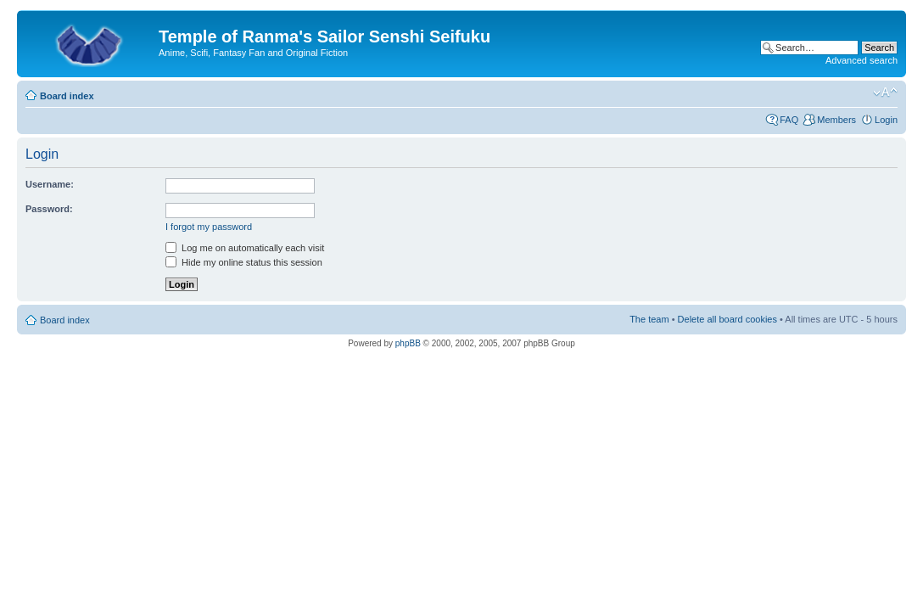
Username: (49, 184)
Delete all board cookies (727, 319)
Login (886, 120)
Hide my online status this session (243, 262)
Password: (49, 209)
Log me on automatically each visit (244, 248)
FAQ (789, 120)
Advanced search (861, 60)
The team (648, 319)
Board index (67, 96)
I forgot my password (208, 227)
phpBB (408, 343)
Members (836, 120)
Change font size (885, 92)
